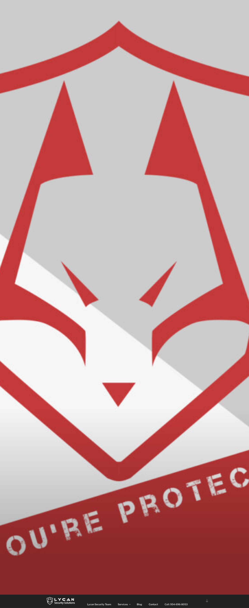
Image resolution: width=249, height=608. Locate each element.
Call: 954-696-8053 (176, 604)
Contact (153, 604)
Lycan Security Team (99, 604)
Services (124, 604)
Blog (139, 604)
